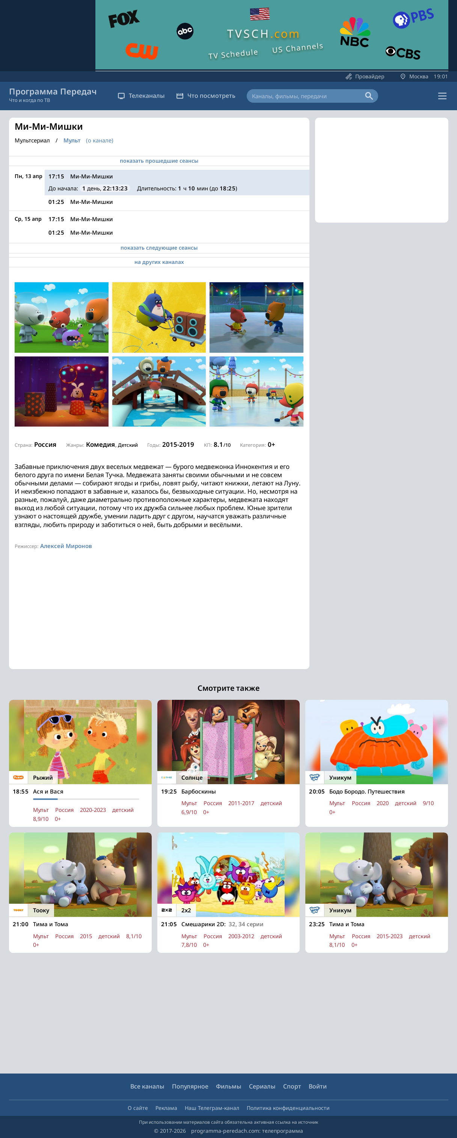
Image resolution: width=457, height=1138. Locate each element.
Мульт (71, 140)
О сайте (138, 1107)
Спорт (292, 1087)
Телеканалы (141, 95)
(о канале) (99, 140)
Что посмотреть (205, 95)
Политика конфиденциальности (288, 1107)
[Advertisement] (159, 616)
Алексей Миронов (66, 546)
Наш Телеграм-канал (212, 1107)
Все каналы (147, 1087)
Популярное (190, 1087)
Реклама (166, 1107)
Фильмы (228, 1087)
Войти (318, 1087)
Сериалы (262, 1087)
